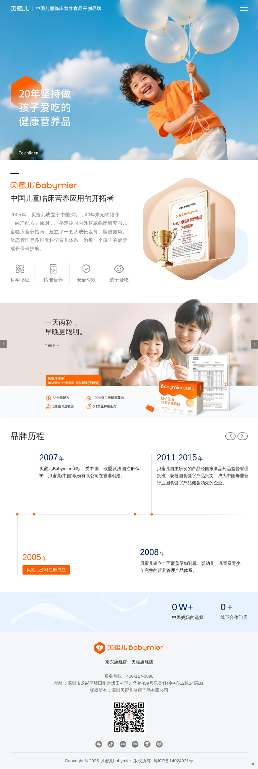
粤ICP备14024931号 (174, 760)
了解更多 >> (52, 345)
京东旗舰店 (116, 662)
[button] (254, 344)
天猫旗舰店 (142, 662)
